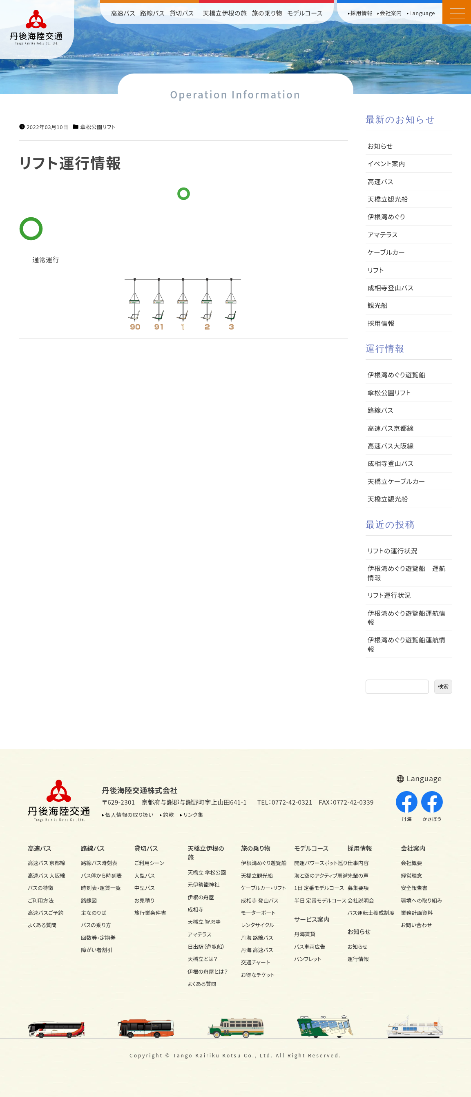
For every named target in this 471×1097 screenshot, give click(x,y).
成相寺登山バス (391, 287)
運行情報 (358, 959)
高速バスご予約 (45, 912)
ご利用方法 (41, 900)
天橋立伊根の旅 (225, 13)
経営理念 (411, 875)
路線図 (89, 900)
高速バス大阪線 (391, 445)
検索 (443, 686)
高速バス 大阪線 (46, 875)
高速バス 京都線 (46, 863)
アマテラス (383, 234)
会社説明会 (361, 900)
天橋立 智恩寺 (204, 921)
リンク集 (193, 814)
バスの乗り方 (96, 925)
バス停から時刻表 (101, 875)
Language (422, 13)
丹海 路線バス (257, 937)
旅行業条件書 (150, 912)
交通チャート (255, 962)
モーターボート (258, 912)
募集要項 (358, 888)
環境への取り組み (421, 900)
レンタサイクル (257, 925)
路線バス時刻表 (99, 863)
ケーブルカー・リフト (262, 888)
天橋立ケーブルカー (396, 481)
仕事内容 (358, 863)
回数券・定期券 (98, 937)
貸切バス (182, 13)
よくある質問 (42, 925)
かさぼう (432, 806)
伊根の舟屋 (201, 897)
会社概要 (411, 863)
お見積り (144, 900)
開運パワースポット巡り (315, 863)
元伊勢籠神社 (203, 884)
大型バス (144, 875)
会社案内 (391, 13)
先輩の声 (358, 875)
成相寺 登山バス (260, 900)
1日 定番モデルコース (315, 888)
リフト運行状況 (389, 595)
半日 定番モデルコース (315, 900)
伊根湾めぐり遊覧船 (397, 374)
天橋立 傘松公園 (207, 872)
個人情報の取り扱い (129, 814)
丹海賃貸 (304, 934)
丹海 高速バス (257, 950)
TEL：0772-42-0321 (285, 802)
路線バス (152, 13)
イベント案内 (386, 163)
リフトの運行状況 (392, 550)
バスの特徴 (41, 888)
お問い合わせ (416, 925)
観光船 (378, 305)
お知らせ (380, 146)
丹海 (406, 806)
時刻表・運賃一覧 (101, 888)
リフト (376, 270)
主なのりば (93, 912)
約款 (168, 814)
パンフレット (307, 959)
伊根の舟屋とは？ (208, 971)
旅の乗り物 (267, 13)
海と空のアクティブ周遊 (315, 875)
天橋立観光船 (388, 199)
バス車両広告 (309, 946)
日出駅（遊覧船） (206, 946)
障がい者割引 (96, 950)
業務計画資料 (417, 912)
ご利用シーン (149, 863)
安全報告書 (414, 888)
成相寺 (195, 909)
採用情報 (361, 13)
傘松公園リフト (98, 127)
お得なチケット (258, 975)
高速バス (123, 13)
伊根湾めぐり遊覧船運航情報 (407, 617)
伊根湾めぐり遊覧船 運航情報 (407, 572)
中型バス (144, 888)
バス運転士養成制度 (369, 912)
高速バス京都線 (391, 428)
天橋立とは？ (202, 959)
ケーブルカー (386, 252)
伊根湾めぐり (386, 216)
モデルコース (305, 13)
